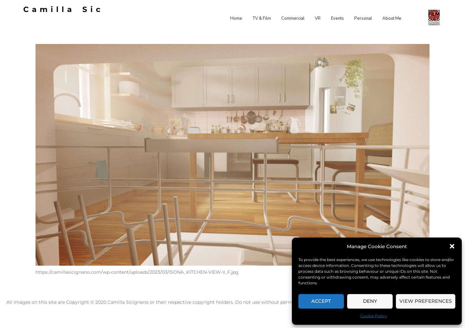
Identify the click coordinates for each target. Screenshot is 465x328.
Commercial (293, 18)
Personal (363, 18)
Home (236, 18)
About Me (391, 18)
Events (337, 18)
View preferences (425, 301)
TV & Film (262, 18)
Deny (370, 301)
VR (318, 18)
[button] (452, 246)
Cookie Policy (373, 315)
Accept (321, 301)
